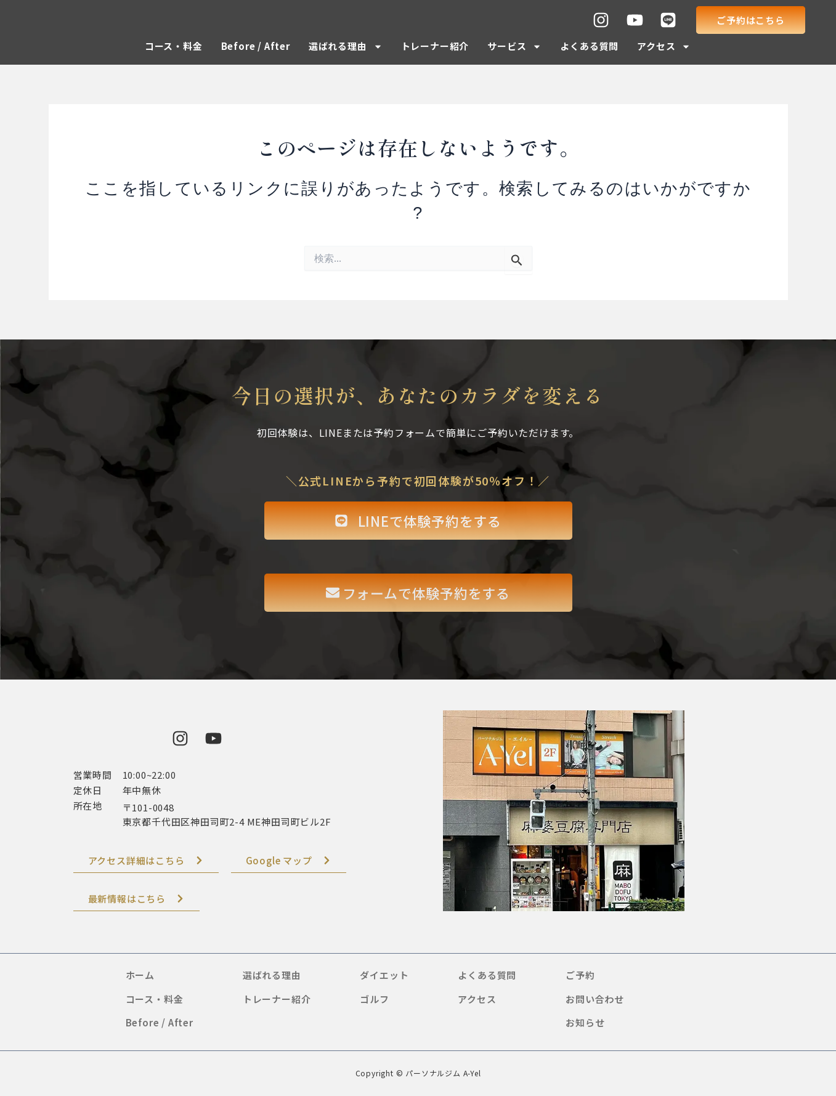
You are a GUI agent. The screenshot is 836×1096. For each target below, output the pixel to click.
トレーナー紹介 (435, 45)
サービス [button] (514, 46)
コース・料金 (174, 45)
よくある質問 (589, 45)
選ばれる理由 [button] (346, 46)
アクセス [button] (664, 46)
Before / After (255, 45)
